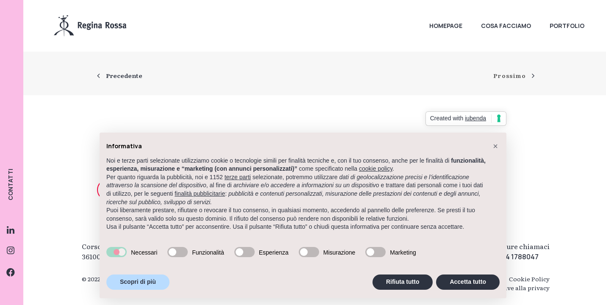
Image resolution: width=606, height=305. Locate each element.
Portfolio (567, 26)
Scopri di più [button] (138, 281)
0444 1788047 (516, 256)
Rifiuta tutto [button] (403, 281)
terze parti (238, 177)
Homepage (445, 26)
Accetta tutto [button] (468, 281)
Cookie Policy (529, 278)
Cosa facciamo (506, 26)
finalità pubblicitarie (200, 193)
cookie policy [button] (375, 168)
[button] (495, 146)
